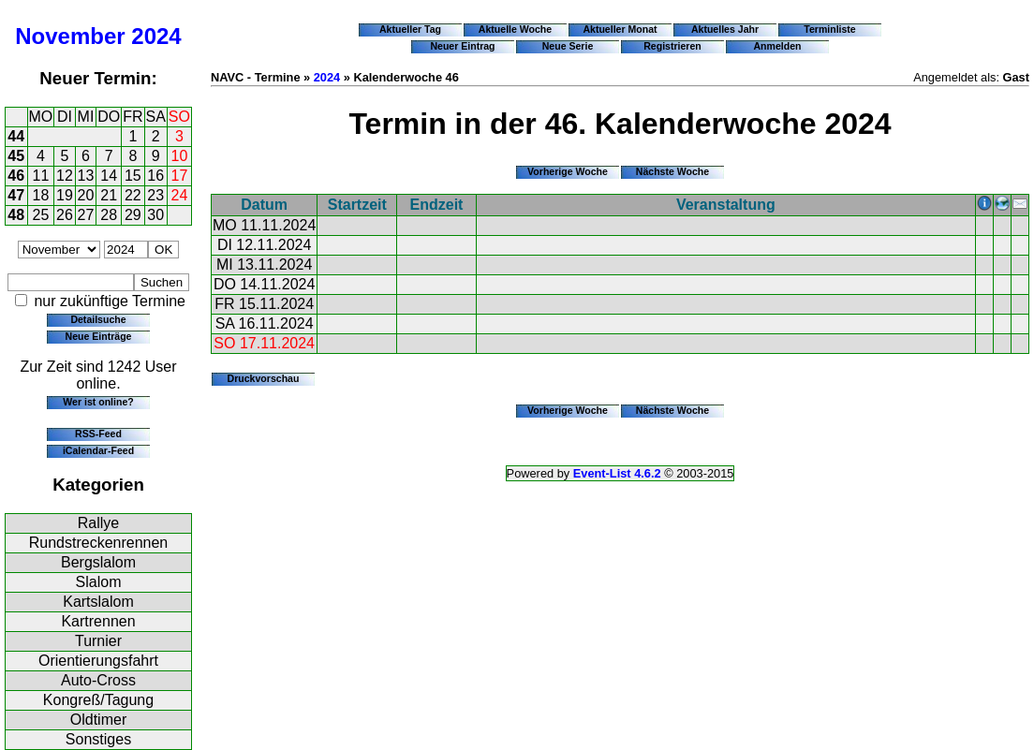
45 (15, 156)
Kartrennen (98, 621)
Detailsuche (98, 319)
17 (179, 176)
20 (86, 195)
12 (64, 176)
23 (155, 195)
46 (15, 176)
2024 (156, 36)
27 (86, 215)
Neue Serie (568, 45)
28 (108, 215)
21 (108, 195)
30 (155, 215)
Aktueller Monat (620, 29)
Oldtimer (98, 720)
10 (179, 156)
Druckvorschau (264, 378)
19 (64, 195)
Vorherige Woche (567, 171)
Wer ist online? (98, 401)
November (70, 36)
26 (64, 215)
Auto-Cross (98, 680)
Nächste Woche (672, 171)
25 (41, 215)
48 (15, 215)
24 (179, 195)
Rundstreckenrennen (99, 543)
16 (155, 176)
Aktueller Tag (410, 29)
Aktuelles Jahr (725, 29)
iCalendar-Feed (98, 450)
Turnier (98, 641)
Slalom (99, 582)
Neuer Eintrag (462, 45)
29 (133, 215)
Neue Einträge (99, 336)
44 (15, 136)
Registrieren (672, 45)
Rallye (98, 523)
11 (41, 176)
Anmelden (778, 45)
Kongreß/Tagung (98, 700)
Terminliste (829, 29)
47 (15, 195)
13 (86, 176)
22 (133, 195)
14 (108, 176)
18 (41, 195)
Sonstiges (98, 739)
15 (133, 176)
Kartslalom (98, 602)
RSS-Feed (98, 433)
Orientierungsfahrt (98, 661)
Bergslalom (98, 562)
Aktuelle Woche (515, 29)
